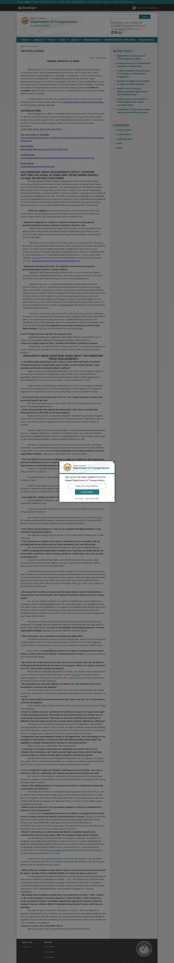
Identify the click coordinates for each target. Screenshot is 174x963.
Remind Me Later (92, 498)
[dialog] (87, 481)
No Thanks (79, 498)
